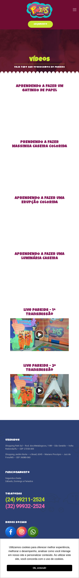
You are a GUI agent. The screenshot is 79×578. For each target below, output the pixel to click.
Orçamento (40, 24)
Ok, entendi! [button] (39, 568)
